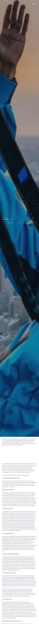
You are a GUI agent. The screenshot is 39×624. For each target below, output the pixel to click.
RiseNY (6, 548)
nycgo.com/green (12, 618)
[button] (10, 223)
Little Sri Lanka (29, 558)
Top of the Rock (12, 537)
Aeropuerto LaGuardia (19, 577)
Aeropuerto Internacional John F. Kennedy (17, 578)
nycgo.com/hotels (31, 505)
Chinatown (18, 559)
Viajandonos (6, 219)
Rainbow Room (22, 527)
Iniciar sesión (35, 0)
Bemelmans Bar (25, 516)
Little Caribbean (11, 558)
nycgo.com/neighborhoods (14, 569)
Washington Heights (24, 559)
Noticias (5, 217)
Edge (28, 539)
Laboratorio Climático (7, 613)
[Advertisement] (19, 454)
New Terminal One (9, 596)
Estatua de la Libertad (25, 511)
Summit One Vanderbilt (9, 545)
